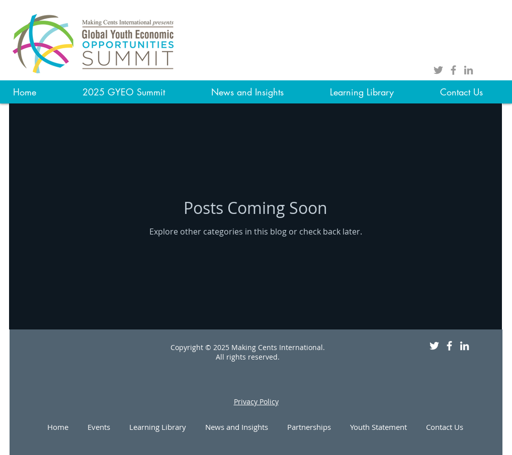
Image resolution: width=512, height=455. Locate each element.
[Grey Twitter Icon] (438, 70)
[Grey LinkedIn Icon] (468, 70)
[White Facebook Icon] (449, 345)
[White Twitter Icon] (434, 345)
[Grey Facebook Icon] (453, 70)
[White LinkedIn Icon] (464, 345)
